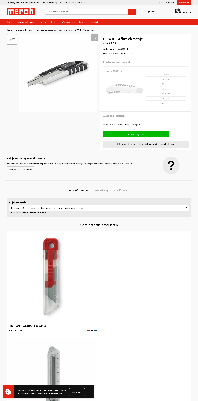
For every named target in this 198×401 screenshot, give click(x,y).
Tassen (42, 22)
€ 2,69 (62, 287)
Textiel (82, 22)
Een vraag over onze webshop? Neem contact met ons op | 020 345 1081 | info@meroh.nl (46, 2)
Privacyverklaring (156, 339)
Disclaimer (153, 343)
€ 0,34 (15, 283)
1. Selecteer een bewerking (118, 62)
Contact (172, 2)
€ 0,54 (108, 283)
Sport (53, 22)
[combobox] (86, 12)
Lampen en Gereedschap (45, 29)
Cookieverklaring (155, 335)
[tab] (79, 191)
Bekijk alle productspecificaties (118, 53)
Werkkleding (67, 22)
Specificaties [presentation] (120, 190)
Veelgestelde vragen (65, 335)
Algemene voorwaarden (158, 327)
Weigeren (88, 392)
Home (9, 22)
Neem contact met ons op (20, 169)
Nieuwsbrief (184, 2)
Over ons (163, 2)
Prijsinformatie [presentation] (79, 190)
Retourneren (108, 331)
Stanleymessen (65, 29)
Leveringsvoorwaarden (158, 331)
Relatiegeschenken (25, 22)
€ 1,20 (154, 283)
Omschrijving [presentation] (100, 190)
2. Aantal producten (114, 115)
